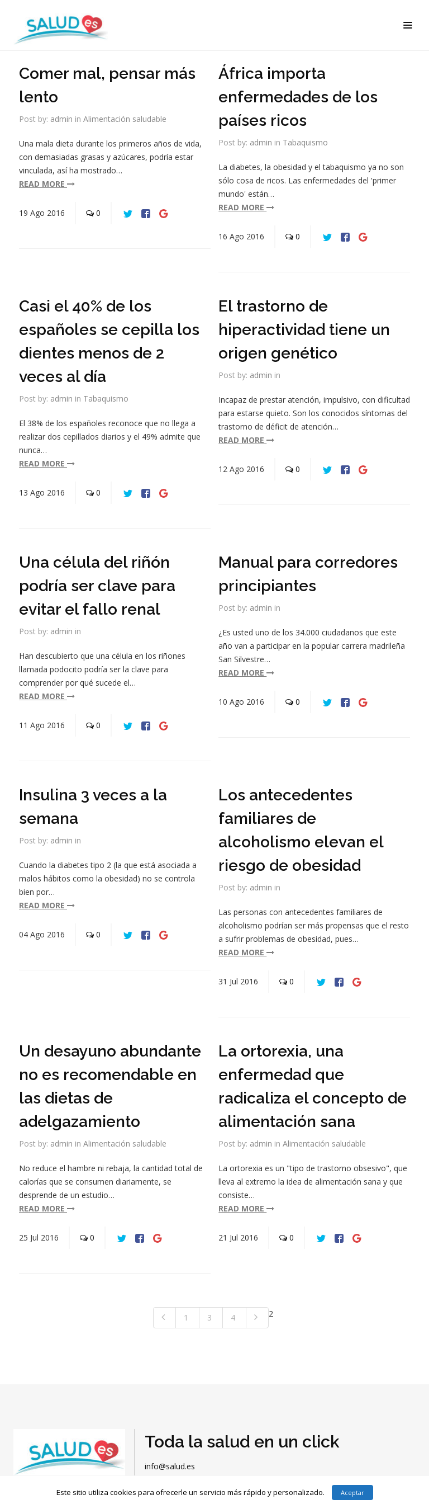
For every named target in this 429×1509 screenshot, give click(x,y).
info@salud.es (170, 1466)
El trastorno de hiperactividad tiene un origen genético (304, 329)
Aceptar (352, 1492)
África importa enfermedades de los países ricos (298, 97)
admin (61, 119)
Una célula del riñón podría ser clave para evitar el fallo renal (97, 586)
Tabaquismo (305, 142)
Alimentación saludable (124, 119)
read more (47, 183)
